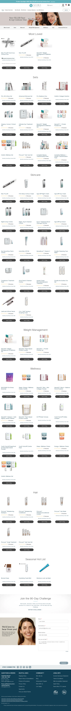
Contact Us (21, 686)
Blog (37, 678)
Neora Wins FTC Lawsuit (59, 686)
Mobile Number (41, 632)
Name (40, 619)
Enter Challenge (34, 609)
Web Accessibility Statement (60, 681)
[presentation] (48, 657)
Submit (64, 663)
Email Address (41, 625)
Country (66, 4)
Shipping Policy (22, 676)
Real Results (17, 10)
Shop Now (53, 1)
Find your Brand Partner (25, 691)
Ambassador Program (41, 681)
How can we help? (43, 639)
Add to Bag (9, 67)
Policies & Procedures (24, 681)
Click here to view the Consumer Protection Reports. (12, 699)
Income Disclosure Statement (60, 676)
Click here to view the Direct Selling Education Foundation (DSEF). (14, 701)
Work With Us (39, 684)
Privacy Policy (22, 684)
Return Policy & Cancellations (26, 678)
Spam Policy (56, 684)
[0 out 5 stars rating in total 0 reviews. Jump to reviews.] (25, 55)
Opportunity (22, 689)
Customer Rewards (31, 10)
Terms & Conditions (58, 678)
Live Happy (39, 686)
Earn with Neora (40, 10)
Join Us (66, 10)
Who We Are (23, 10)
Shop (3, 10)
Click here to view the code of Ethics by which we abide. (12, 698)
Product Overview (9, 10)
